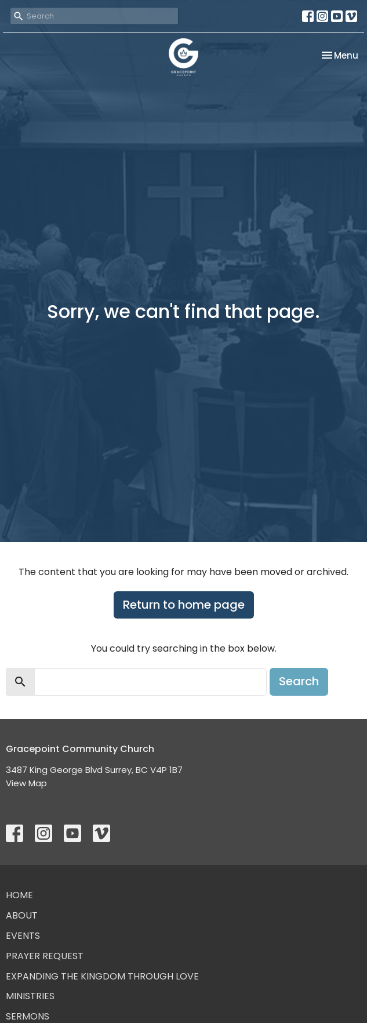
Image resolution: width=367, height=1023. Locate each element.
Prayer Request (44, 956)
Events (23, 935)
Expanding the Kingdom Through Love (102, 976)
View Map (26, 783)
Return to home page (184, 605)
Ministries (30, 996)
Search (299, 681)
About (22, 915)
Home (19, 895)
